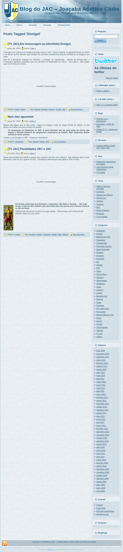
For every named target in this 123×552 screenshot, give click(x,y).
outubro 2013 (101, 366)
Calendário (100, 240)
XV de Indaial (101, 217)
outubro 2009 (101, 475)
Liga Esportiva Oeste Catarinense (104, 168)
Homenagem (101, 281)
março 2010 (101, 460)
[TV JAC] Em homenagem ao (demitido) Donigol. (39, 43)
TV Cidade (100, 172)
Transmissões (102, 327)
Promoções (101, 312)
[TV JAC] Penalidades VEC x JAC (29, 149)
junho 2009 (100, 488)
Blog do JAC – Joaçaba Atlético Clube (70, 9)
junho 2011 (100, 419)
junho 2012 (100, 385)
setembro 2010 (102, 441)
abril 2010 (100, 457)
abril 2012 (100, 391)
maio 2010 (100, 454)
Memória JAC (102, 296)
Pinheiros (100, 214)
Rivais (98, 318)
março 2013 (101, 382)
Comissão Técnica (103, 246)
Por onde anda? (102, 309)
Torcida (99, 324)
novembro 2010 (102, 435)
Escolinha (100, 259)
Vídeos (99, 337)
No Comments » (77, 109)
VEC (64, 109)
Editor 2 (33, 48)
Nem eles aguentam (21, 116)
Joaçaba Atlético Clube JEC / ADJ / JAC (105, 147)
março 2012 (101, 394)
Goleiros (39, 234)
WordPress (51, 549)
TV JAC (58, 109)
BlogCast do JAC (103, 237)
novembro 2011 (102, 404)
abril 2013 (100, 379)
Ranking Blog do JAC (105, 315)
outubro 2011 (101, 407)
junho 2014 (100, 360)
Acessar (99, 505)
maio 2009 (100, 491)
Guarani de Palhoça (104, 195)
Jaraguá (99, 201)
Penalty (54, 234)
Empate (52, 109)
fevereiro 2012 (102, 397)
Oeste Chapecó (102, 210)
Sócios (99, 321)
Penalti (42, 142)
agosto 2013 (101, 369)
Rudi (60, 234)
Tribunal (99, 330)
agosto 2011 (101, 413)
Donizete (44, 109)
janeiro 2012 (101, 401)
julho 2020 (100, 351)
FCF (98, 268)
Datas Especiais (103, 249)
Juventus (100, 204)
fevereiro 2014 (102, 363)
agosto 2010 (101, 444)
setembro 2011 (102, 410)
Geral (17, 109)
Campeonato (101, 243)
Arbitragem (100, 231)
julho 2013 (100, 373)
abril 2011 (100, 422)
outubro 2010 (101, 438)
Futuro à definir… (103, 91)
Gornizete (47, 234)
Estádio (99, 265)
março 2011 (101, 426)
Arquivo (99, 234)
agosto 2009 (101, 482)
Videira (65, 234)
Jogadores (19, 142)
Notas (98, 302)
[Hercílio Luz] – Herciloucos (102, 120)
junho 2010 (100, 451)
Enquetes (100, 256)
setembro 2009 (102, 479)
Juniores (99, 290)
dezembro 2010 (102, 432)
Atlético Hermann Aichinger (103, 187)
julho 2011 (100, 416)
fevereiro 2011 (102, 429)
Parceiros (100, 306)
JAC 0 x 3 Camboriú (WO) (107, 105)
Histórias (100, 278)
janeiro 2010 (101, 466)
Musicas (99, 299)
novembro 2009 (102, 472)
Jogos (22, 109)
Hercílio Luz (101, 198)
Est (97, 262)
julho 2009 (100, 485)
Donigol (37, 109)
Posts (100, 508)
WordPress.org (102, 514)
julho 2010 (100, 447)
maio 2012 (100, 388)
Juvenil (99, 293)
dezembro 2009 (102, 469)
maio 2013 (100, 376)
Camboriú (100, 192)
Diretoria (99, 252)
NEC (98, 207)
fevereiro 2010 (102, 463)
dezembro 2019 (102, 354)
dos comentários (105, 511)
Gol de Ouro (101, 274)
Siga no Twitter (112, 78)
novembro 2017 (102, 357)
